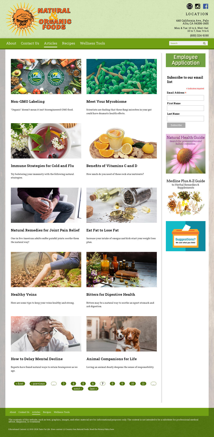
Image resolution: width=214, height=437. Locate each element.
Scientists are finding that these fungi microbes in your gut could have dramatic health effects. (119, 111)
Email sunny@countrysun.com (190, 6)
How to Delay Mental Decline (37, 358)
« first (19, 383)
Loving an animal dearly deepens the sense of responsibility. (120, 367)
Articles (50, 43)
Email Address (176, 93)
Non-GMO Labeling (28, 101)
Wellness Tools (92, 43)
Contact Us (30, 43)
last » (93, 388)
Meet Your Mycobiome (106, 101)
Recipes (68, 43)
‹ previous (38, 383)
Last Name (173, 113)
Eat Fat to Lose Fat (102, 230)
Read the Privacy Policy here (102, 429)
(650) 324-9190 (199, 35)
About (11, 43)
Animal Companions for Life (111, 358)
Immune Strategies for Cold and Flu (42, 165)
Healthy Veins (24, 294)
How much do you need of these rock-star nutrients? (115, 174)
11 (143, 383)
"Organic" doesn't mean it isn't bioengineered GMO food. (42, 109)
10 (132, 383)
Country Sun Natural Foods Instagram (198, 6)
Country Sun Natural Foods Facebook (206, 6)
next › (78, 388)
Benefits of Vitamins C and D (111, 165)
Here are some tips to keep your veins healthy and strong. (42, 303)
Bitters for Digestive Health (110, 294)
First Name (173, 103)
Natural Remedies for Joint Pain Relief (45, 230)
